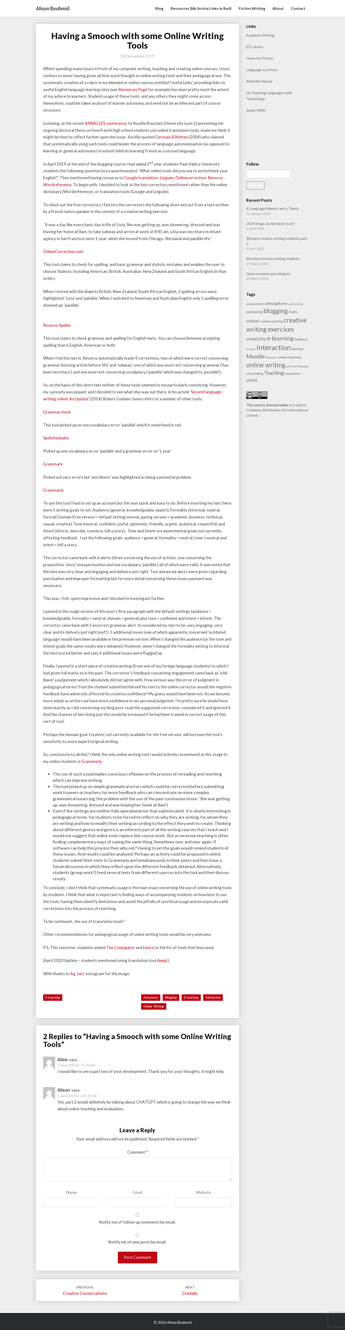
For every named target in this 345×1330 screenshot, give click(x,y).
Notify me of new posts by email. (137, 1241)
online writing (154, 1006)
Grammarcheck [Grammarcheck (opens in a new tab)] (57, 412)
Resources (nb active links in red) (201, 8)
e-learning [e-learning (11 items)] (280, 338)
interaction (213, 997)
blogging (171, 997)
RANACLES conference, (106, 123)
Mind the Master (259, 81)
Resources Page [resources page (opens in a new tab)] (132, 89)
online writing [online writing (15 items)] (265, 365)
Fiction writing (252, 8)
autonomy (151, 997)
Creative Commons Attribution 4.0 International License (277, 410)
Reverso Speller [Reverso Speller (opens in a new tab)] (57, 325)
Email (137, 1192)
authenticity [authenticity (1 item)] (295, 303)
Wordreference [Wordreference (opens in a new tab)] (57, 184)
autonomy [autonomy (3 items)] (254, 311)
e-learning (53, 997)
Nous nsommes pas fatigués (268, 273)
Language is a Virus (261, 70)
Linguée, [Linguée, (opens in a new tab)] (167, 177)
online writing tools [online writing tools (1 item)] (297, 366)
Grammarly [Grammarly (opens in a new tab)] (53, 490)
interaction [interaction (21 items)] (274, 347)
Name (71, 1192)
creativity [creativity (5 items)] (256, 338)
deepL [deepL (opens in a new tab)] (162, 960)
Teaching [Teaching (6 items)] (273, 373)
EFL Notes (254, 47)
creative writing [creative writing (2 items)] (271, 321)
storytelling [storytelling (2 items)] (254, 373)
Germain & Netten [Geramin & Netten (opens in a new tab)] (171, 136)
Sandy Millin (256, 110)
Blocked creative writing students (273, 258)
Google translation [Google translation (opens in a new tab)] (141, 177)
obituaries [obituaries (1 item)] (272, 357)
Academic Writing (260, 35)
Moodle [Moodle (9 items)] (255, 356)
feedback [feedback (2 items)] (301, 339)
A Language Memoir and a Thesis (272, 208)
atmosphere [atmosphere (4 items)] (276, 303)
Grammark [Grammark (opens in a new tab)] (53, 463)
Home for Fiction (259, 58)
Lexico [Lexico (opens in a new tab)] (149, 947)
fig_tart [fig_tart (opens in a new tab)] (77, 973)
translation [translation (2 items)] (292, 373)
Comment (137, 1152)
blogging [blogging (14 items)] (276, 311)
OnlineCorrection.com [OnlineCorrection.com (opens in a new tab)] (63, 251)
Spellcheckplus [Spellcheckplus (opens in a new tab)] (56, 437)
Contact (298, 8)
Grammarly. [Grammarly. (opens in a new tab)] (92, 761)
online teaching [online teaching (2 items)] (290, 357)
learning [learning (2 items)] (297, 349)
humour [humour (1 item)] (251, 349)
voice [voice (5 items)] (251, 380)
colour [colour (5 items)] (252, 320)
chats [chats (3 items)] (292, 311)
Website (203, 1192)
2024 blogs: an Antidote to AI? (270, 223)
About (278, 8)
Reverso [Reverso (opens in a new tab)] (215, 177)
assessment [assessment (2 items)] (255, 304)
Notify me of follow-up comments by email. (137, 1222)
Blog (159, 8)
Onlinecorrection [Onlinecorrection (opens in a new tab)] (190, 177)
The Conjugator (120, 947)
